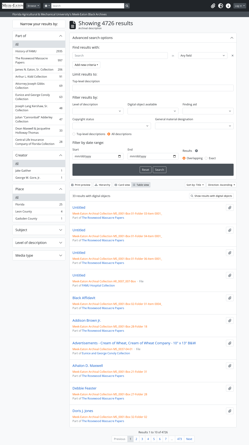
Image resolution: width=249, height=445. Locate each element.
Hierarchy (102, 184)
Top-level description (86, 81)
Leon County (38, 212)
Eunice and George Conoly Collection (38, 97)
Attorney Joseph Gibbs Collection (38, 86)
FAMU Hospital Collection (98, 285)
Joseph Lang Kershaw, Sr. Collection (38, 108)
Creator (21, 155)
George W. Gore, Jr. (38, 178)
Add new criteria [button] (85, 65)
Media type (24, 255)
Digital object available (142, 104)
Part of (20, 35)
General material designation (174, 119)
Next (189, 439)
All (17, 44)
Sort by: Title (194, 184)
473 (179, 439)
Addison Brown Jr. (86, 320)
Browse (32, 5)
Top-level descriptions (91, 134)
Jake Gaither (38, 171)
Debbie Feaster (84, 388)
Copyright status (83, 119)
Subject (21, 230)
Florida (38, 205)
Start (75, 149)
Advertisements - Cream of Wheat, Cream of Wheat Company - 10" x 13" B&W (134, 343)
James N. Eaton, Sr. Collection (38, 70)
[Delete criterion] (233, 55)
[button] (213, 6)
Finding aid (190, 104)
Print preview (80, 184)
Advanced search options (92, 37)
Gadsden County (38, 219)
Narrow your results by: (39, 24)
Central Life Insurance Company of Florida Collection (38, 142)
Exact (212, 158)
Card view (122, 184)
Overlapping (195, 158)
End (130, 149)
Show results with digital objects (211, 195)
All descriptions (122, 134)
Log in (239, 5)
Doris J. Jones (82, 411)
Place (19, 189)
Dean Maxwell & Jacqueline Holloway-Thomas (38, 131)
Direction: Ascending (220, 184)
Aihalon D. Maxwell (87, 366)
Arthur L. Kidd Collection (38, 77)
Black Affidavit (83, 298)
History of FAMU (38, 52)
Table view (141, 184)
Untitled (78, 207)
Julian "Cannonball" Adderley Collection (38, 119)
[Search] (87, 5)
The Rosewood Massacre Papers (38, 60)
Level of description (31, 242)
